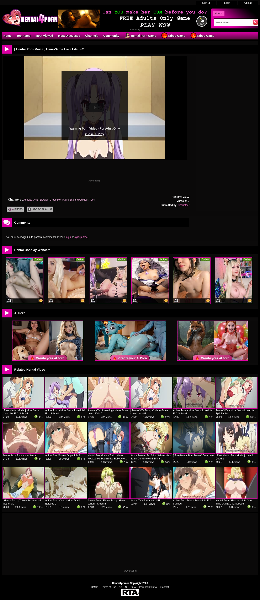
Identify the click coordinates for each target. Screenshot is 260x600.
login (68, 237)
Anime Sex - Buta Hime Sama (19, 455)
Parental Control (148, 587)
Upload (248, 2)
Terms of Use (108, 587)
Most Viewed (44, 35)
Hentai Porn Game (140, 35)
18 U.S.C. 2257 (127, 587)
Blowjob (44, 199)
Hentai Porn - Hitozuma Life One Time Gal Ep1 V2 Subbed (234, 502)
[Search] (232, 22)
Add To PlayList (40, 209)
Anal (35, 199)
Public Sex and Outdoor (75, 199)
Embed (15, 209)
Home (8, 35)
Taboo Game (173, 35)
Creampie (55, 199)
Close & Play (94, 134)
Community (111, 35)
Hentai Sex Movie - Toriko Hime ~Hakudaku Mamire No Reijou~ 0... (107, 457)
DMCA (94, 587)
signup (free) (81, 237)
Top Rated (23, 35)
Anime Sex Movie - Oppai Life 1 (62, 455)
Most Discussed (69, 35)
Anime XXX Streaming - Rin (146, 500)
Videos (218, 13)
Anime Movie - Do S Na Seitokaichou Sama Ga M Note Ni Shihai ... (151, 457)
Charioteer (183, 205)
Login (227, 2)
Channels (91, 35)
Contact (164, 587)
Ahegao (27, 199)
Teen (92, 199)
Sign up (206, 2)
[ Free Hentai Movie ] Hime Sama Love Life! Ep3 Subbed (21, 412)
